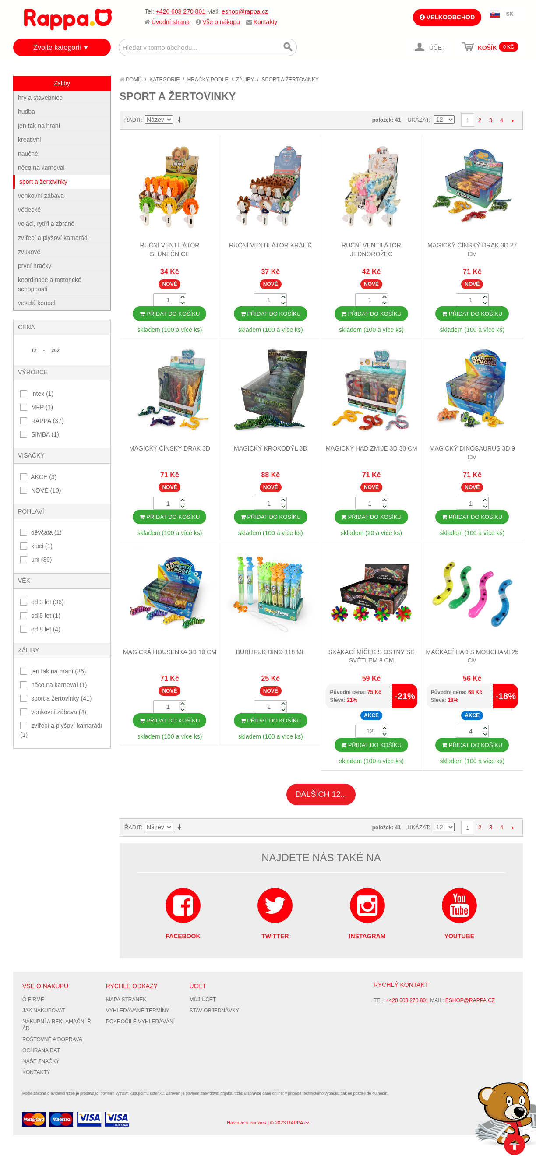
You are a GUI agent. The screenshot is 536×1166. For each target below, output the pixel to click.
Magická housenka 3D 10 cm (169, 651)
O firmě (33, 1000)
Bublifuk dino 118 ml (270, 651)
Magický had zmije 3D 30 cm (371, 448)
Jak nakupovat (43, 1010)
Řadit (132, 119)
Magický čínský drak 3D (169, 448)
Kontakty (265, 21)
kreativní (29, 139)
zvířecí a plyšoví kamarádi (53, 237)
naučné (28, 153)
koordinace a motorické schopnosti (49, 284)
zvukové (29, 251)
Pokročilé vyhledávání (140, 1021)
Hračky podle (208, 80)
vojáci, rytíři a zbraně (46, 223)
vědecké (29, 209)
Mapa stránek (126, 1000)
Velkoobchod (447, 17)
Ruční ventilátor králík (270, 245)
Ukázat (418, 119)
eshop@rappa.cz (245, 11)
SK (510, 14)
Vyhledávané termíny (137, 1010)
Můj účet (202, 1000)
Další (512, 120)
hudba (26, 111)
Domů (131, 80)
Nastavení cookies (246, 1122)
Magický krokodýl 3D (270, 448)
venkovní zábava (41, 195)
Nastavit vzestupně (180, 120)
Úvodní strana (171, 21)
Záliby (245, 80)
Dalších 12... (321, 794)
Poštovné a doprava (52, 1039)
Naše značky (41, 1061)
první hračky (34, 265)
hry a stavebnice (40, 97)
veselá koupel (37, 302)
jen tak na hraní (39, 125)
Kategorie (164, 80)
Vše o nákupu (221, 21)
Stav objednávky (214, 1010)
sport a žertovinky (43, 181)
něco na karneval (41, 167)
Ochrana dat (41, 1050)
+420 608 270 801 (180, 11)
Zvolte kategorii (57, 47)
